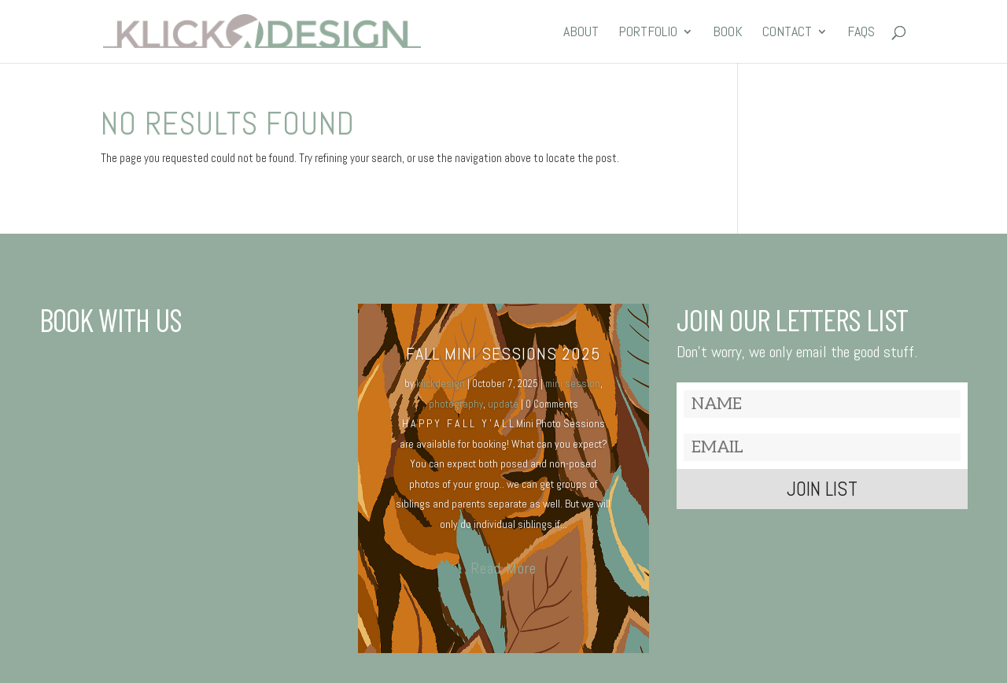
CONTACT (787, 33)
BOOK (728, 33)
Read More (503, 568)
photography (456, 404)
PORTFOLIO (647, 33)
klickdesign (440, 383)
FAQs (861, 33)
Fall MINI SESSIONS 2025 (503, 353)
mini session (572, 383)
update (503, 404)
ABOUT (581, 33)
